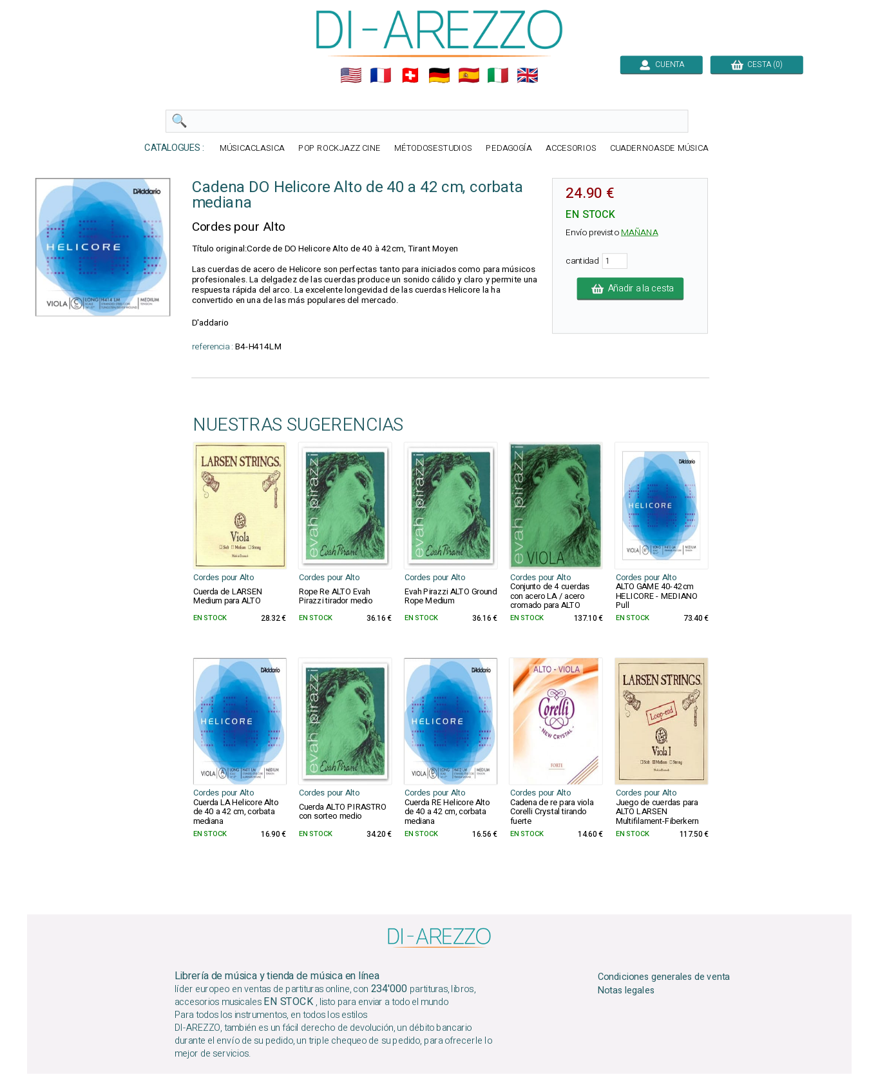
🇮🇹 (498, 75)
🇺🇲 (351, 75)
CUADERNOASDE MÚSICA (658, 148)
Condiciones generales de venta (663, 977)
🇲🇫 (381, 75)
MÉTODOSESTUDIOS (433, 148)
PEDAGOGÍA (509, 148)
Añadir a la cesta (630, 289)
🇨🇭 (410, 75)
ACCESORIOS (570, 148)
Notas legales (625, 991)
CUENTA (660, 64)
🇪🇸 (468, 75)
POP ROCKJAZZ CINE (339, 148)
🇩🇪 (439, 75)
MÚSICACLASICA (252, 148)
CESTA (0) (756, 64)
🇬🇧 (528, 75)
